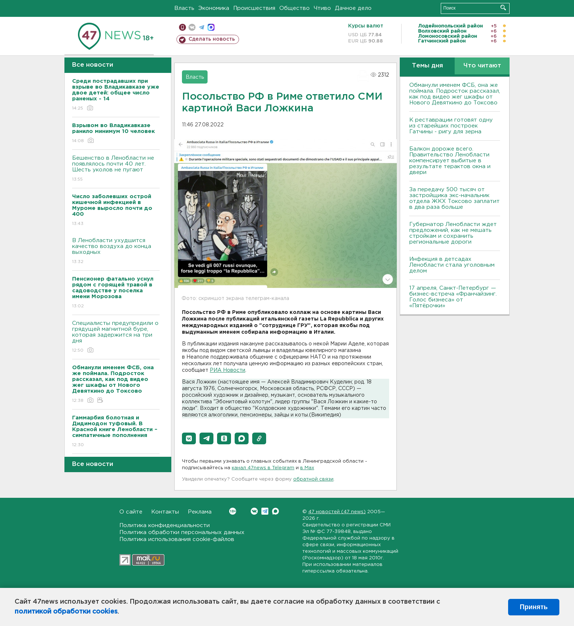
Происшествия (254, 8)
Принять (534, 607)
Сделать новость (212, 39)
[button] (189, 438)
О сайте (130, 512)
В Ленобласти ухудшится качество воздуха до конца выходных (116, 251)
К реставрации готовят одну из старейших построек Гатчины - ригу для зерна (451, 126)
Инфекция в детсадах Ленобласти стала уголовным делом (452, 265)
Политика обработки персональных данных (182, 532)
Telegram (264, 511)
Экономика (213, 8)
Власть (184, 8)
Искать (503, 7)
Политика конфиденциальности (164, 525)
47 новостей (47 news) (337, 512)
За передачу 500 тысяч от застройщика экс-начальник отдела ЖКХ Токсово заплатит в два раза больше (454, 198)
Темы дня (427, 65)
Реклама (200, 512)
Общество (294, 8)
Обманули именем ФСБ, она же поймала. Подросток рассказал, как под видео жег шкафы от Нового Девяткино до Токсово (454, 94)
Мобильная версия (182, 27)
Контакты (165, 512)
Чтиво (322, 8)
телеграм (201, 27)
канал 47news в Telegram (263, 468)
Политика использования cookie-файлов (176, 539)
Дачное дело (353, 8)
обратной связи (313, 479)
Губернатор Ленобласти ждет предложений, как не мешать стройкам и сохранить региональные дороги (453, 233)
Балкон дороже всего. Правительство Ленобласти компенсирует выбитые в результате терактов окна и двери (450, 161)
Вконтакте (232, 511)
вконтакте (192, 27)
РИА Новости (227, 370)
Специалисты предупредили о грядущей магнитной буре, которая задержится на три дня (116, 337)
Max (275, 511)
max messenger (211, 27)
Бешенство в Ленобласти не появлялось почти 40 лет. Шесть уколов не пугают (116, 169)
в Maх (307, 468)
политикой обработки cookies (66, 612)
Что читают (482, 65)
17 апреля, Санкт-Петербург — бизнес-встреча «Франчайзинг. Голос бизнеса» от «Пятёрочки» (453, 297)
